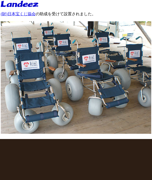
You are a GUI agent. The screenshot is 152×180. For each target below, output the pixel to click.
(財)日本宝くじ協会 (18, 14)
